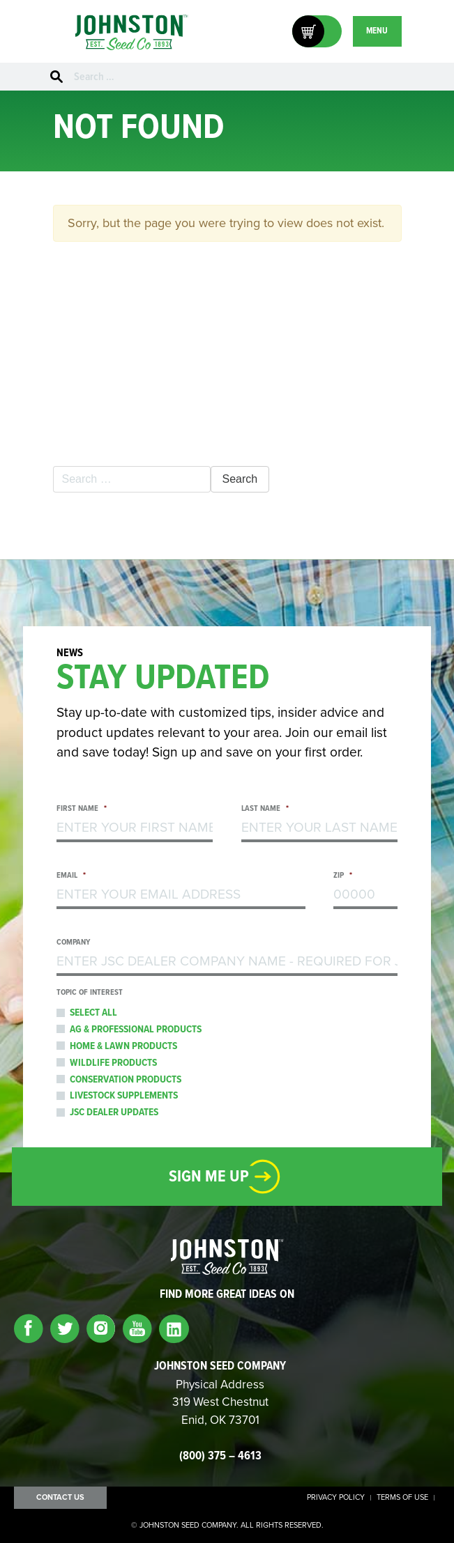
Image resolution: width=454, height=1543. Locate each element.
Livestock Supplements (124, 1096)
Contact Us (60, 1497)
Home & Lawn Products (123, 1046)
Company (73, 943)
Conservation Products (125, 1080)
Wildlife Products (113, 1063)
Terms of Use (402, 1498)
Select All (93, 1013)
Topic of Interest (89, 993)
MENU (377, 31)
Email (70, 876)
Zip (342, 876)
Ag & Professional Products (136, 1030)
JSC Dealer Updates (114, 1112)
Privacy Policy (336, 1498)
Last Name (265, 809)
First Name (81, 809)
